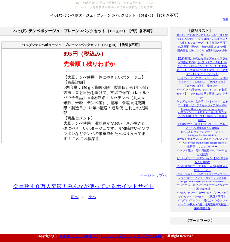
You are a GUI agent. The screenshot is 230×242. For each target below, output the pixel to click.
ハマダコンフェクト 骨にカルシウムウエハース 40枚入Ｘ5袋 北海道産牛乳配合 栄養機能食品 (202, 204)
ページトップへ (153, 175)
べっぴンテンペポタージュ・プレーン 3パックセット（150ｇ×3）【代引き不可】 (115, 15)
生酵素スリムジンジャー (202, 146)
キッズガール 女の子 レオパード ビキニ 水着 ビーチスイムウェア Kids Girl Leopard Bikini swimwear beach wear (202, 105)
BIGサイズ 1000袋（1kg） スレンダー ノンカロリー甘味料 (111, 236)
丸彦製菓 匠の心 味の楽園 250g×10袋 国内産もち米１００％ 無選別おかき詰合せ (203, 50)
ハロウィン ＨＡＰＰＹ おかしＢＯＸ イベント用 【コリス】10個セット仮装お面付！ (202, 116)
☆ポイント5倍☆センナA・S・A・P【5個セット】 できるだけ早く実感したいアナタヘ (202, 93)
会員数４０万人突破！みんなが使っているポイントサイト (83, 186)
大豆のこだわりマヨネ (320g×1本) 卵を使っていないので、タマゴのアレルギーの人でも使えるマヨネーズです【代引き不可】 (202, 38)
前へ (74, 197)
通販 (225, 19)
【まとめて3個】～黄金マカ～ (202, 85)
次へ (92, 197)
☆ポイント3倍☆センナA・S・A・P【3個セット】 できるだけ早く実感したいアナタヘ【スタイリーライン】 (202, 70)
